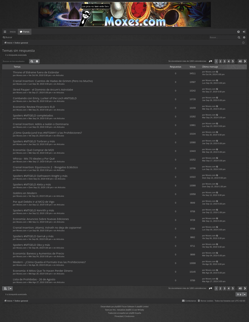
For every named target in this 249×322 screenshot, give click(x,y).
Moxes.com (21, 75)
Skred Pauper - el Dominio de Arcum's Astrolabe (43, 89)
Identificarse (23, 37)
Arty (114, 310)
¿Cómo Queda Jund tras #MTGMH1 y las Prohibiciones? (47, 132)
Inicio (13, 31)
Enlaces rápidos (6, 32)
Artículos (60, 75)
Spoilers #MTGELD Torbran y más (34, 141)
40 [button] (240, 61)
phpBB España (135, 313)
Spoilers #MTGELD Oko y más (31, 245)
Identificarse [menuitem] (245, 32)
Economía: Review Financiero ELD (34, 107)
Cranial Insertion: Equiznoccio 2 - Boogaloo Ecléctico (45, 167)
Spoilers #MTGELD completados (33, 115)
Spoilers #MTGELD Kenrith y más (33, 210)
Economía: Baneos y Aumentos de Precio (38, 253)
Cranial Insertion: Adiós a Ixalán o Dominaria (41, 124)
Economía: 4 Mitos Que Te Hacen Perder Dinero (43, 270)
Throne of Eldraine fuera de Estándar (36, 72)
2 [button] (220, 61)
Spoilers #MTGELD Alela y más (32, 184)
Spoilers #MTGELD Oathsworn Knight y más (40, 176)
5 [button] (233, 61)
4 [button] (228, 61)
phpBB (117, 307)
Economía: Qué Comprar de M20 (33, 150)
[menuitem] (238, 32)
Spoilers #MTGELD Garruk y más (33, 236)
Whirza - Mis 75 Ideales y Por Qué (34, 158)
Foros (26, 31)
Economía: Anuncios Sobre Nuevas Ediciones (41, 219)
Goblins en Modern (25, 193)
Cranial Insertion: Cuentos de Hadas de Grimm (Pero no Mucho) (53, 81)
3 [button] (224, 61)
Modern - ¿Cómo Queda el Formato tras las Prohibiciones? (49, 262)
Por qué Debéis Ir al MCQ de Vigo (33, 201)
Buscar (8, 37)
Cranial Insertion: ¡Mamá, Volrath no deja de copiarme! (47, 227)
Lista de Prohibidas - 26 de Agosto (34, 279)
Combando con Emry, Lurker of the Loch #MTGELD (45, 98)
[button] (210, 61)
